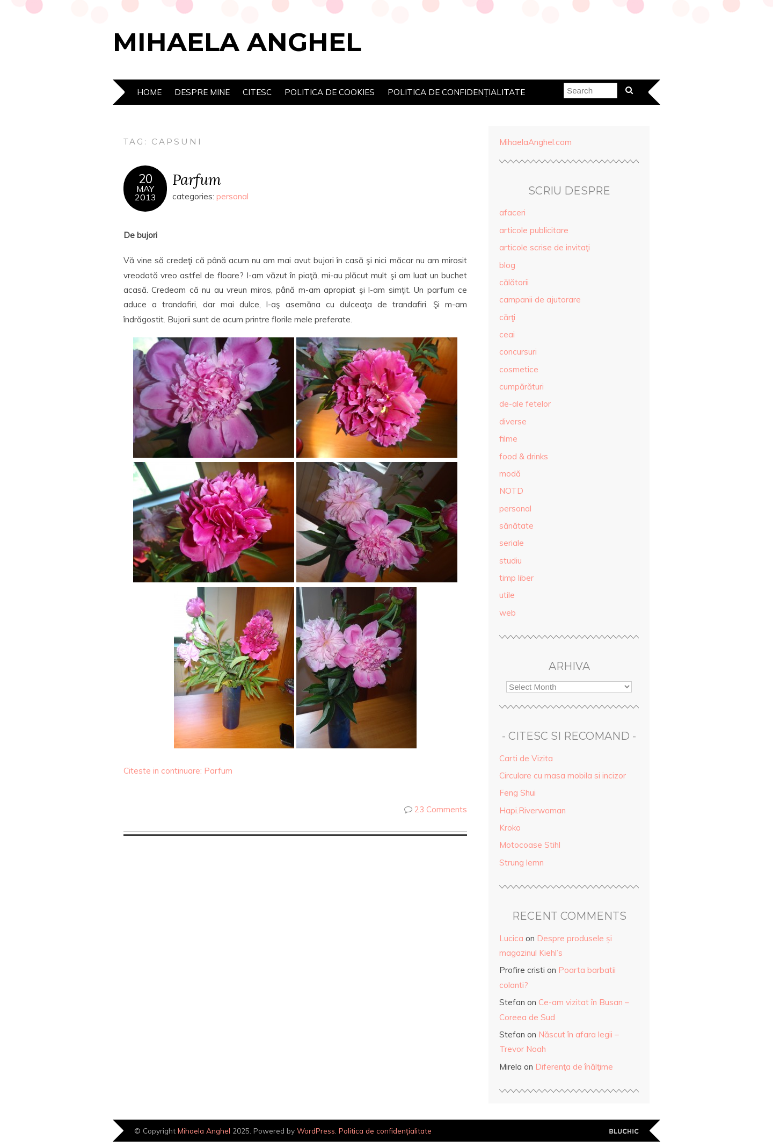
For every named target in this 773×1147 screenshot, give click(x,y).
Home (149, 92)
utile (507, 595)
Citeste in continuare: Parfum (177, 771)
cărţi (507, 317)
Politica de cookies (330, 92)
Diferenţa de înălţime (574, 1067)
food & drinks (523, 456)
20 (145, 178)
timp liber (516, 578)
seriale (511, 543)
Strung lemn (521, 862)
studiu (510, 561)
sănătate (516, 526)
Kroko (510, 828)
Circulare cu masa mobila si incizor (562, 775)
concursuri (518, 352)
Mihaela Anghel (237, 41)
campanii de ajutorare (540, 299)
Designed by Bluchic (624, 1132)
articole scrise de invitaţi (544, 247)
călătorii (514, 282)
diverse (513, 421)
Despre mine (202, 92)
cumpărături (521, 386)
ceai (507, 334)
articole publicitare (533, 230)
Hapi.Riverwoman (532, 810)
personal (232, 196)
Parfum (196, 179)
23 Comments (440, 809)
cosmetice (518, 369)
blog (507, 265)
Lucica (511, 938)
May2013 (145, 193)
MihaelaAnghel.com (535, 142)
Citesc (257, 92)
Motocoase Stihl (529, 845)
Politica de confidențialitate (456, 92)
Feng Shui (517, 793)
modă (510, 473)
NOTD (511, 491)
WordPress (316, 1130)
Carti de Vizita (526, 758)
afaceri (512, 212)
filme (508, 439)
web (507, 613)
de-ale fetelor (525, 404)
